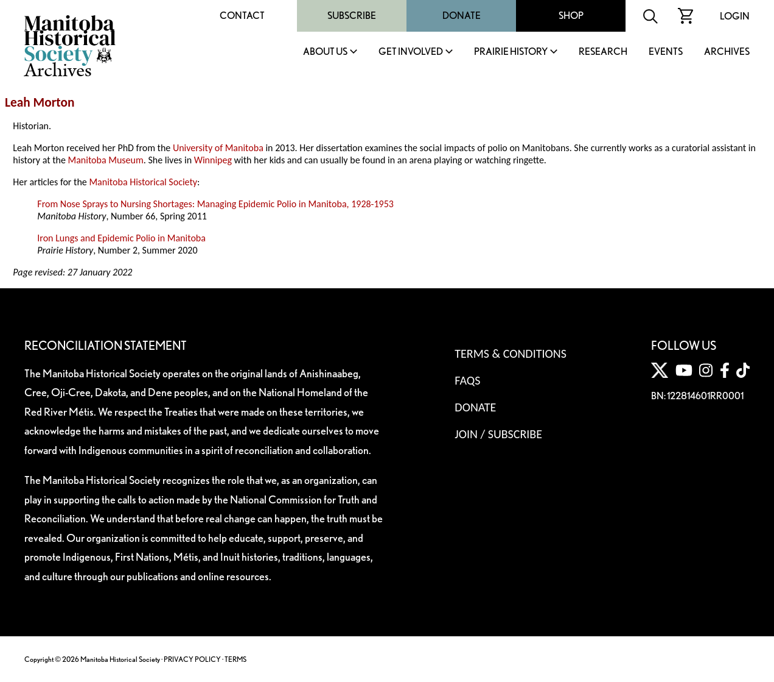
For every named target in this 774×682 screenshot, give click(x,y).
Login (735, 16)
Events (666, 52)
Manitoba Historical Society (143, 182)
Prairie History (511, 52)
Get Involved (410, 52)
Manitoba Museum (105, 160)
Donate (461, 15)
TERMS (235, 659)
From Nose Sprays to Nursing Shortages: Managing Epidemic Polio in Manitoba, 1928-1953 (215, 204)
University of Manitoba (218, 148)
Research (603, 52)
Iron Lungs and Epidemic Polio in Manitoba (121, 238)
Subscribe (351, 15)
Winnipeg (213, 160)
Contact (242, 15)
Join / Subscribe (498, 434)
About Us (325, 52)
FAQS (467, 380)
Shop (571, 15)
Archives (727, 52)
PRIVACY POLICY (192, 659)
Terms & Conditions (510, 353)
